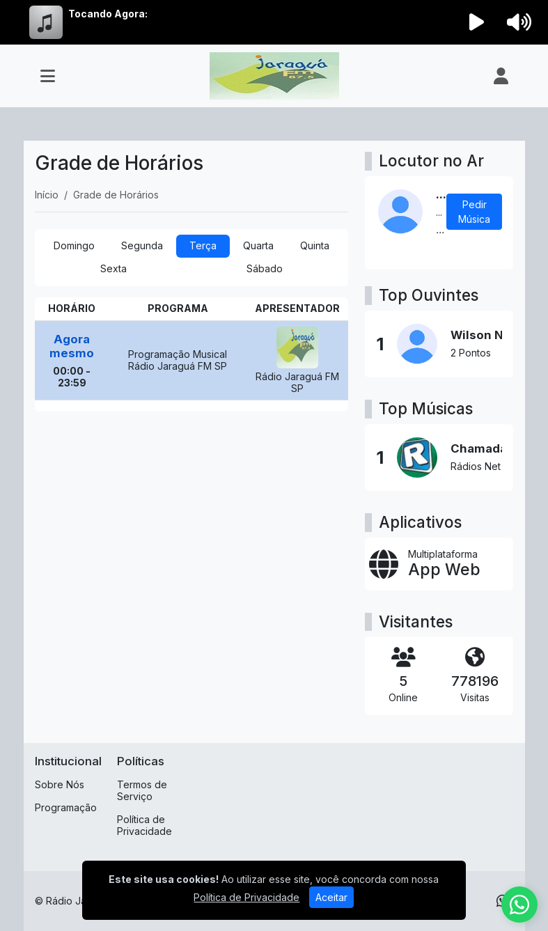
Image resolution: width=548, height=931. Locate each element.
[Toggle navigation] (47, 76)
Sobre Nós (59, 784)
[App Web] (439, 564)
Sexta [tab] (113, 268)
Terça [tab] (203, 245)
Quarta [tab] (258, 245)
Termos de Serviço (142, 790)
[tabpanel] (192, 354)
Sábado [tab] (264, 268)
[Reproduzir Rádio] (476, 22)
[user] (501, 76)
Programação (66, 807)
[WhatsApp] (519, 904)
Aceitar (331, 897)
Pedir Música (474, 211)
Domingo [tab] (74, 245)
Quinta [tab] (314, 245)
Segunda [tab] (142, 245)
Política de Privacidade (144, 825)
